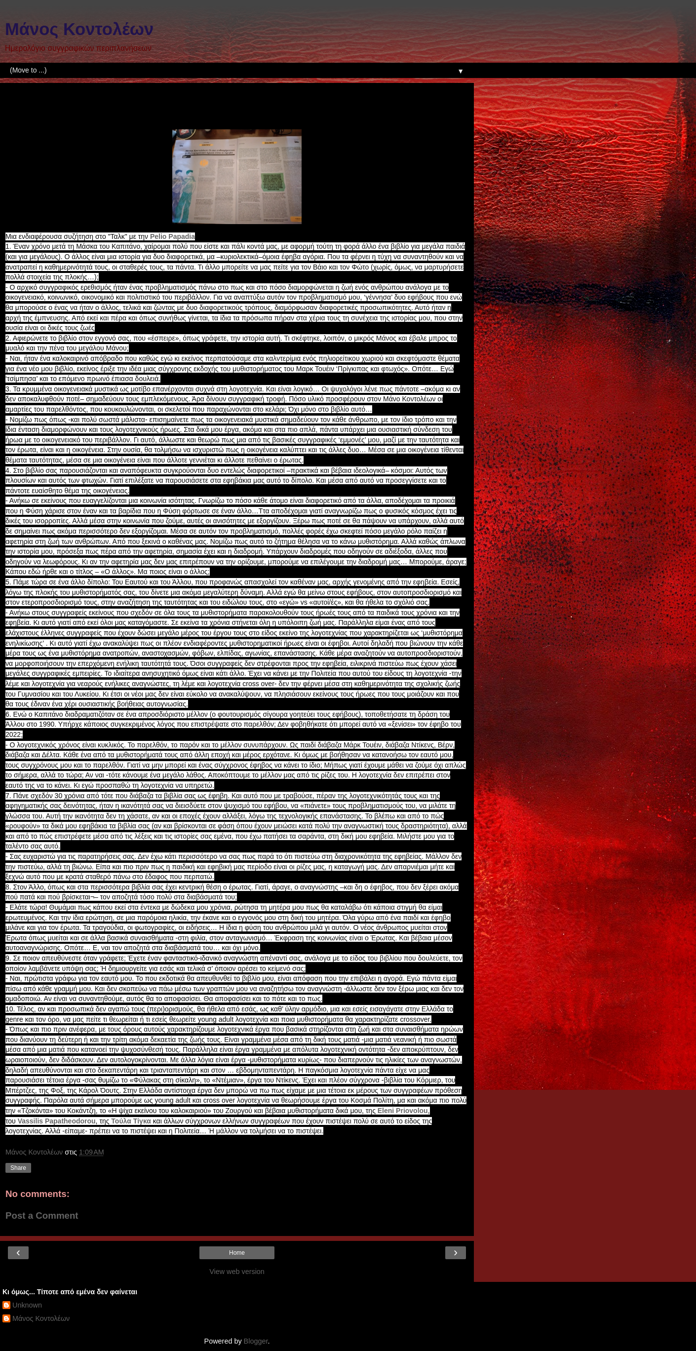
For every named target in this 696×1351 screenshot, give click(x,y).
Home (237, 1252)
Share (18, 1167)
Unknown (27, 1305)
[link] (172, 236)
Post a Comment (41, 1215)
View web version (237, 1271)
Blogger (256, 1341)
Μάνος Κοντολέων (79, 29)
